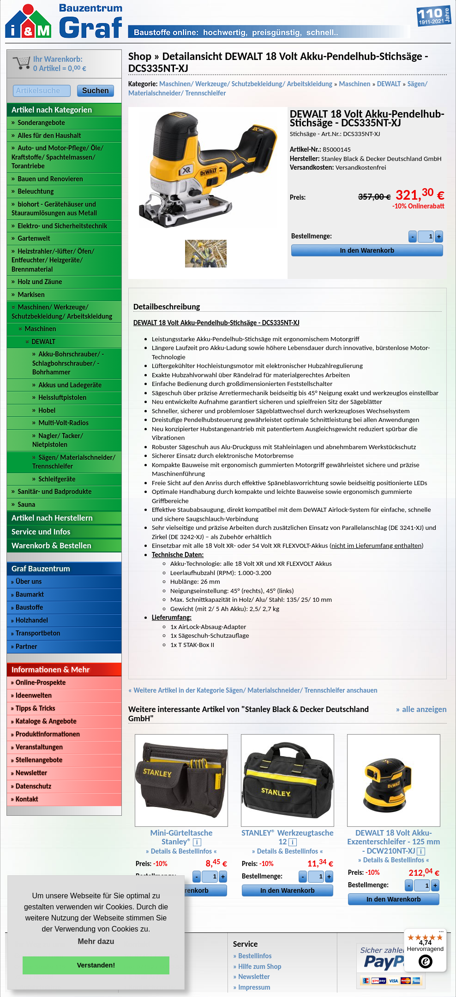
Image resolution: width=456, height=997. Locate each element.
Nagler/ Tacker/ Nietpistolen (57, 440)
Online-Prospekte (38, 682)
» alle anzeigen (421, 709)
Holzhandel (29, 620)
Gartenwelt (34, 238)
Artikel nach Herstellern (52, 518)
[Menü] (441, 933)
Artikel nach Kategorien (52, 110)
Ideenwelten (31, 695)
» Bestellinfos (252, 956)
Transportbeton (35, 633)
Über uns (26, 581)
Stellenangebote (36, 760)
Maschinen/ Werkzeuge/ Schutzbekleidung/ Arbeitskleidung (62, 311)
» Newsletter (251, 977)
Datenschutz (31, 786)
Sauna (26, 504)
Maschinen (40, 329)
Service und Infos (41, 532)
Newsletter (29, 773)
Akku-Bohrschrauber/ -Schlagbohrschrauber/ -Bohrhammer (68, 363)
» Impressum (251, 987)
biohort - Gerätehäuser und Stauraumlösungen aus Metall (54, 209)
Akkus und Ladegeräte (70, 385)
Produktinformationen (45, 734)
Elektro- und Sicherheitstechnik (62, 226)
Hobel (46, 410)
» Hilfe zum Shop (257, 966)
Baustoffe (27, 607)
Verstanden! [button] (96, 965)
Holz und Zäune (40, 282)
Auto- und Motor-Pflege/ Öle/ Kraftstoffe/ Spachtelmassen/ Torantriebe (57, 157)
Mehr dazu (96, 941)
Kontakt (24, 799)
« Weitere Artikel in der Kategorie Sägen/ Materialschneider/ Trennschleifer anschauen (253, 690)
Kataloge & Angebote (44, 721)
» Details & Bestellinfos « (181, 851)
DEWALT (43, 342)
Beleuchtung (36, 191)
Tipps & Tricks (33, 708)
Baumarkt (27, 594)
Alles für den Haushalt (49, 135)
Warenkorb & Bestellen (51, 545)
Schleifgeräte (56, 479)
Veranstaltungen (37, 747)
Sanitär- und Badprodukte (54, 491)
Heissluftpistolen (62, 397)
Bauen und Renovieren (50, 179)
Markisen (31, 295)
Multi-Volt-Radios (63, 423)
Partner (24, 646)
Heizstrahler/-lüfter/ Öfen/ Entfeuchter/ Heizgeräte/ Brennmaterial (53, 260)
